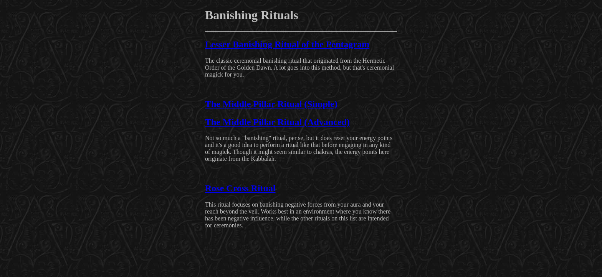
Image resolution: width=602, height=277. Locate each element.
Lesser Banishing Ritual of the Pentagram (287, 44)
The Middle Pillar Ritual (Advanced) (277, 122)
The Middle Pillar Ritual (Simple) (271, 104)
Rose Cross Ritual (240, 188)
